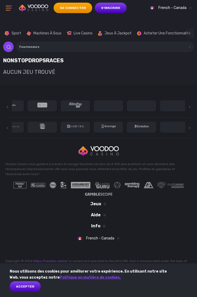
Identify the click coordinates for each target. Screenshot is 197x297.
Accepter (25, 286)
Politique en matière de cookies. (90, 277)
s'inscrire (110, 8)
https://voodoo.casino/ (50, 261)
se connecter (73, 8)
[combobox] (169, 8)
